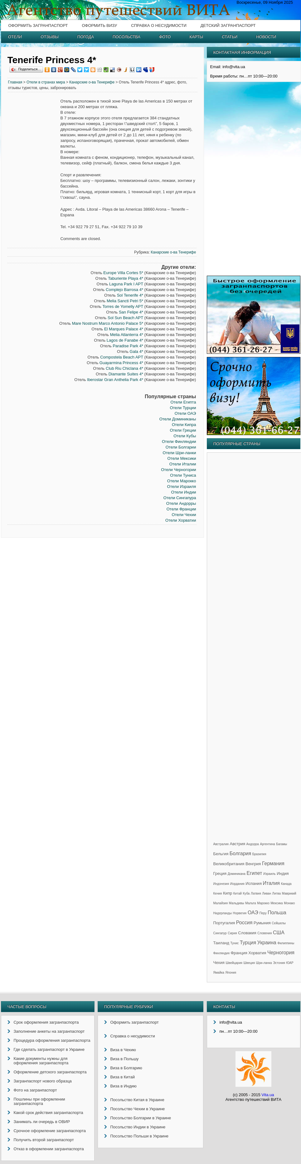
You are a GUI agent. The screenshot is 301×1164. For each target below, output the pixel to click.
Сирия (232, 933)
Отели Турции (183, 407)
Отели (15, 36)
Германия (273, 863)
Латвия (256, 893)
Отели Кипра (184, 424)
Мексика (276, 903)
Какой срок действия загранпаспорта (48, 1112)
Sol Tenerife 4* (130, 295)
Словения (264, 933)
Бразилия (259, 854)
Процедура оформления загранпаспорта (52, 1040)
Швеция (249, 963)
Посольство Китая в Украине (137, 1099)
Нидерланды (222, 913)
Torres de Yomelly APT (122, 306)
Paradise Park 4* (128, 346)
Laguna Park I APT (126, 284)
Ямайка (218, 972)
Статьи (229, 36)
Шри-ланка (264, 963)
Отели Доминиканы (177, 419)
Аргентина (267, 844)
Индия (283, 873)
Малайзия (220, 903)
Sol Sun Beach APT (125, 317)
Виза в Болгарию (126, 1068)
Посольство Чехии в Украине (137, 1108)
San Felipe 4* (131, 312)
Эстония (279, 963)
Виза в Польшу (124, 1058)
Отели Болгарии (181, 447)
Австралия (221, 844)
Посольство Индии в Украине (138, 1127)
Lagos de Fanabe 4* (125, 340)
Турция (248, 942)
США (278, 932)
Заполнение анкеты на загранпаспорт (49, 1031)
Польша (277, 912)
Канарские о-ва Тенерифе (91, 82)
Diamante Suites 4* (126, 374)
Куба (246, 893)
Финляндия (221, 953)
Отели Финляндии (179, 441)
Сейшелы (279, 923)
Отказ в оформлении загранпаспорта (49, 1148)
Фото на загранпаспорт (35, 1090)
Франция (239, 953)
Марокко (263, 903)
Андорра (252, 844)
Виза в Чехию (123, 1049)
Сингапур (220, 933)
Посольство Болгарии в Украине (140, 1118)
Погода (85, 36)
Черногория (280, 952)
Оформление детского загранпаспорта (50, 1072)
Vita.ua (267, 1094)
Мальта (250, 903)
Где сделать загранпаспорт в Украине (49, 1049)
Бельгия (221, 853)
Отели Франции (181, 509)
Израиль (269, 874)
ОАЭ (253, 912)
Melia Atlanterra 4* (126, 334)
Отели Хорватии (180, 520)
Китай (237, 893)
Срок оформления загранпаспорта (46, 1022)
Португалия (224, 923)
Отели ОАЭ (185, 413)
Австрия (237, 843)
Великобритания (229, 863)
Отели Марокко (181, 481)
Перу (262, 913)
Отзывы (49, 36)
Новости (266, 36)
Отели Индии (183, 492)
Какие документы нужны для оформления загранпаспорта (41, 1060)
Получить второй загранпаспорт (44, 1139)
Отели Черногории (178, 469)
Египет (254, 873)
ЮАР (290, 963)
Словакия (247, 933)
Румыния (262, 923)
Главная (15, 82)
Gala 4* (136, 351)
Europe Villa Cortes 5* (123, 272)
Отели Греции (183, 430)
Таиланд (221, 943)
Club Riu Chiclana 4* (124, 368)
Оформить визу (99, 25)
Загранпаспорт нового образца (43, 1081)
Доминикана (236, 874)
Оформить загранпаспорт (38, 25)
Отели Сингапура (179, 497)
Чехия (219, 962)
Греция (220, 873)
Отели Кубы (184, 436)
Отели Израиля (181, 486)
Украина (266, 942)
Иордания (237, 884)
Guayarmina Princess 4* (121, 362)
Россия (244, 922)
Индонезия (221, 884)
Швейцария (234, 963)
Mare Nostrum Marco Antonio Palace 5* (107, 323)
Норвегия (240, 913)
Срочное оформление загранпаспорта (50, 1130)
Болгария (240, 853)
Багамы (281, 844)
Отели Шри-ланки (179, 452)
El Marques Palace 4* (123, 329)
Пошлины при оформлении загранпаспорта (39, 1101)
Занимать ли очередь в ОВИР (42, 1121)
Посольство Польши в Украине (139, 1136)
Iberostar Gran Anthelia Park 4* (115, 379)
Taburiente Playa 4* (125, 278)
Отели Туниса (183, 475)
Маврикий (289, 893)
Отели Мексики (181, 458)
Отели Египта (183, 402)
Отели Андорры (181, 503)
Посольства (126, 36)
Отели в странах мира (46, 82)
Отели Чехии (184, 514)
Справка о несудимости (158, 25)
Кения (217, 893)
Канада (286, 884)
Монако (289, 903)
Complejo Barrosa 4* (124, 289)
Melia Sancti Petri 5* (125, 301)
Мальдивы (236, 903)
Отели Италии (182, 464)
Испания (253, 883)
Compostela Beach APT (121, 357)
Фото (165, 36)
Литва (276, 893)
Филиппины (285, 943)
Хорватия (257, 953)
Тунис (235, 943)
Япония (231, 972)
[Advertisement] (34, 194)
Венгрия (253, 863)
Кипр (227, 893)
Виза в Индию (123, 1086)
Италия (271, 883)
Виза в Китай (122, 1077)
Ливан (266, 893)
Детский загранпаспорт (228, 25)
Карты (196, 36)
